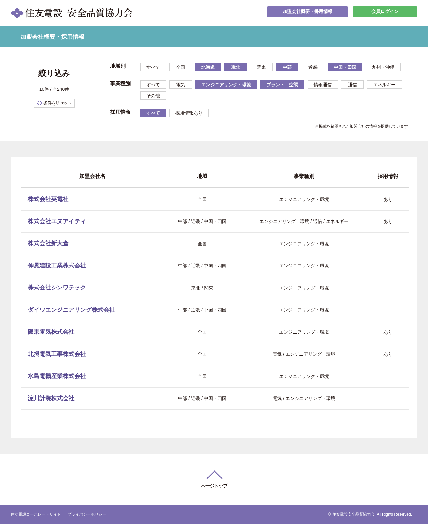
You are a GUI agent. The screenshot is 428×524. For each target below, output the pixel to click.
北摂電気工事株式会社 (57, 354)
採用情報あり (189, 113)
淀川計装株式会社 (51, 398)
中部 (287, 67)
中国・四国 (345, 67)
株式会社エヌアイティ (57, 221)
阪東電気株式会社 (51, 332)
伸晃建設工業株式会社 (57, 265)
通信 (352, 84)
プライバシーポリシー (87, 514)
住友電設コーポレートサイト (36, 514)
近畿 (313, 67)
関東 (261, 67)
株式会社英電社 (48, 199)
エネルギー (384, 84)
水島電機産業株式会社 (57, 376)
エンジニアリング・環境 (226, 84)
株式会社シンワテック (57, 287)
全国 (180, 67)
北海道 (208, 67)
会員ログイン (385, 13)
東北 (235, 67)
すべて (153, 67)
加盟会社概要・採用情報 (307, 13)
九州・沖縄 (383, 67)
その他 (153, 95)
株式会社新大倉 (48, 243)
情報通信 (323, 84)
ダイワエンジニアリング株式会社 (71, 310)
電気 (180, 84)
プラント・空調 (282, 84)
